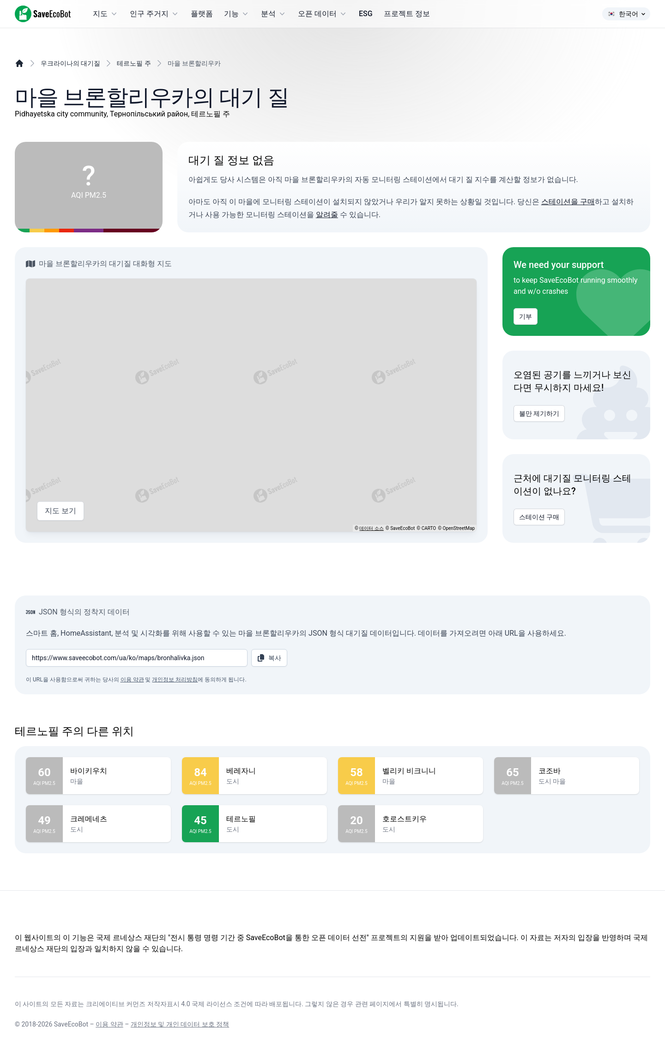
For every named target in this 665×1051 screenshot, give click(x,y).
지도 (106, 13)
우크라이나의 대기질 (70, 63)
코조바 (585, 771)
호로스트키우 (429, 819)
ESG (366, 13)
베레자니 (273, 771)
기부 (526, 316)
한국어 (626, 14)
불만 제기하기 (539, 413)
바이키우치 (116, 771)
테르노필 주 (134, 63)
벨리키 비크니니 (429, 771)
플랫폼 (202, 13)
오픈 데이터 (323, 13)
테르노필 (273, 819)
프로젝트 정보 (407, 13)
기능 (237, 13)
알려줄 (327, 214)
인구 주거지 (155, 13)
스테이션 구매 (539, 517)
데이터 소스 (371, 528)
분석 (274, 13)
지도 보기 (60, 511)
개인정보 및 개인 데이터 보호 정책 (180, 1024)
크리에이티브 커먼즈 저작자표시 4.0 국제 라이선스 (159, 1004)
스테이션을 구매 (568, 201)
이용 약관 (132, 679)
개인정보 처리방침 (175, 679)
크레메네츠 (116, 819)
